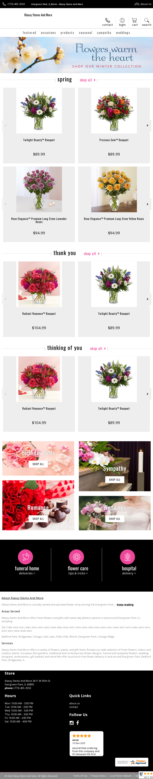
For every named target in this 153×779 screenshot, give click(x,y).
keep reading (125, 604)
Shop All (86, 80)
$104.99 (39, 327)
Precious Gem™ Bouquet (114, 140)
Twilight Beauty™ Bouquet (39, 140)
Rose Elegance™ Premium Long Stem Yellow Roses (114, 219)
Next (148, 125)
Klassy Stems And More (38, 15)
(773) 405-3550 (16, 4)
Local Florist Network (121, 775)
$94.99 (39, 232)
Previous (5, 125)
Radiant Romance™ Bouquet (39, 314)
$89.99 (39, 154)
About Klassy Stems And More (22, 598)
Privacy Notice (98, 775)
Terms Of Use (80, 775)
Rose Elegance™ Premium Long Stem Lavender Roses (39, 220)
